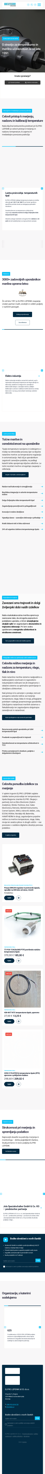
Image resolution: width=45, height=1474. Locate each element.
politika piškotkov (18, 1436)
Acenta (24, 1442)
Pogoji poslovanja (27, 1434)
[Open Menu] (39, 4)
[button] (18, 898)
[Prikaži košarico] (35, 4)
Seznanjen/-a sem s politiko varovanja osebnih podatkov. (22, 1266)
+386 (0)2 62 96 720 (12, 1404)
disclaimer (27, 1436)
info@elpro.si (10, 1407)
